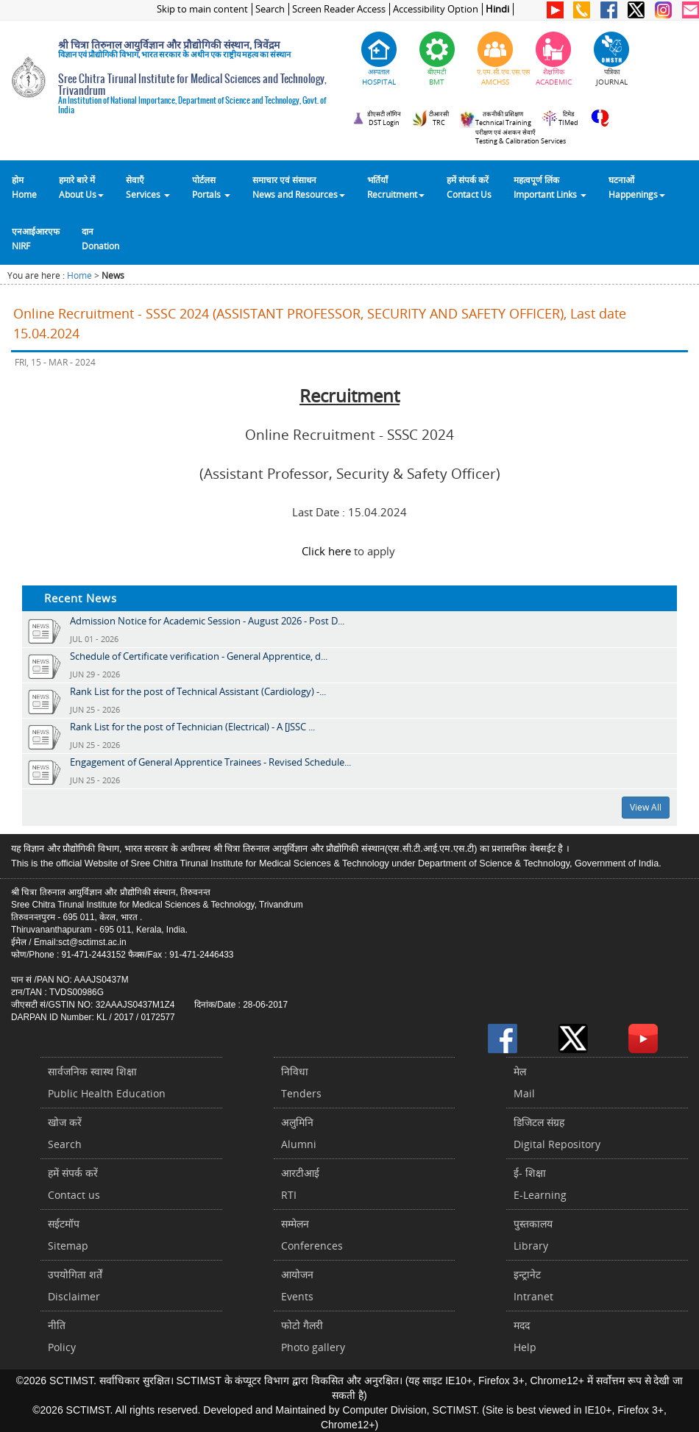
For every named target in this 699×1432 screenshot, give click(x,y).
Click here (326, 551)
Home (79, 275)
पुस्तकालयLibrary (533, 1235)
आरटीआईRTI (300, 1184)
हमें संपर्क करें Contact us (74, 1184)
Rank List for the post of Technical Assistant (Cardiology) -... (198, 691)
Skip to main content (202, 9)
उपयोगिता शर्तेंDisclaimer (75, 1285)
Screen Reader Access (339, 9)
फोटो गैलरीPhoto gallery (313, 1336)
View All (645, 807)
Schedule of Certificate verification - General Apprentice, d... (198, 656)
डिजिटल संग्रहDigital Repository (557, 1133)
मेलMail (524, 1082)
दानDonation (100, 238)
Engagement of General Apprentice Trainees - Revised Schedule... (210, 762)
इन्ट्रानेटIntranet (533, 1285)
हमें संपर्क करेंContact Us (469, 187)
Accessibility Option (435, 9)
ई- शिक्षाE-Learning (540, 1184)
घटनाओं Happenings (636, 187)
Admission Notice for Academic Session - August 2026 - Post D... (207, 620)
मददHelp (525, 1336)
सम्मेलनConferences (312, 1235)
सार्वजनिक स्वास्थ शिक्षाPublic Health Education (107, 1082)
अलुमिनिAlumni (298, 1133)
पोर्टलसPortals (211, 187)
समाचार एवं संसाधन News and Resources (298, 187)
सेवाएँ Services (148, 187)
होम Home (24, 187)
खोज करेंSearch (65, 1133)
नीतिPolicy (62, 1336)
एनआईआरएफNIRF (36, 238)
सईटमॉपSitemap (68, 1235)
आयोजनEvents (297, 1285)
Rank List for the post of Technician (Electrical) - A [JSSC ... (192, 726)
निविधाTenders (301, 1082)
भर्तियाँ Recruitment (396, 187)
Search (270, 9)
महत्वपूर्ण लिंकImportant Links (550, 187)
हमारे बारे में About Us (81, 187)
